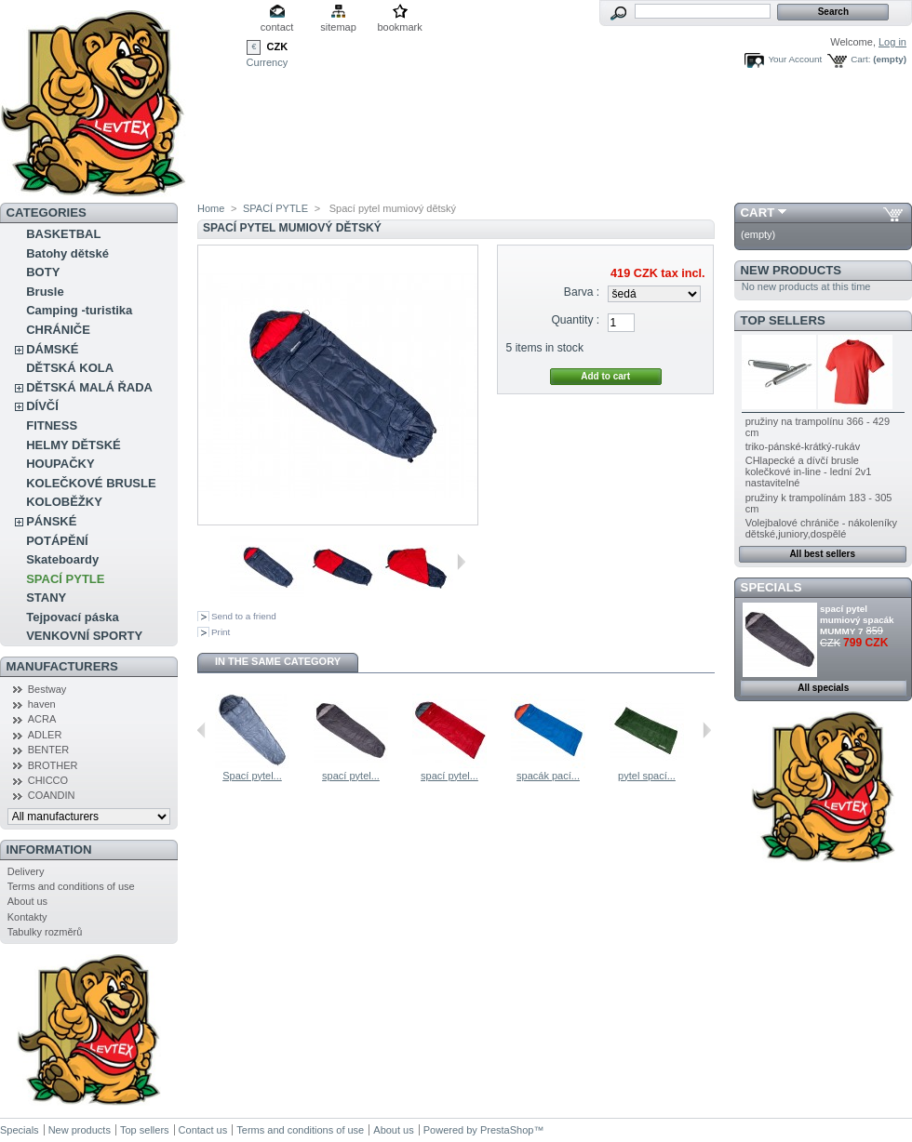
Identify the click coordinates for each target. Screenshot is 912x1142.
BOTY (43, 272)
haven (42, 704)
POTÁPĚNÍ (56, 541)
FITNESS (51, 425)
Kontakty (27, 917)
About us (27, 901)
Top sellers (783, 320)
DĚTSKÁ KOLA (70, 368)
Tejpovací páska (72, 617)
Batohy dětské (67, 253)
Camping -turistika (79, 310)
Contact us (203, 1129)
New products (791, 270)
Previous (201, 730)
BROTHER (53, 765)
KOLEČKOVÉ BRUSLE (90, 483)
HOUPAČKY (60, 464)
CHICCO (48, 780)
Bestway (47, 689)
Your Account (795, 59)
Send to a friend (243, 616)
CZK (277, 46)
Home (210, 208)
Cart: (860, 59)
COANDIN (51, 795)
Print (220, 632)
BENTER (49, 749)
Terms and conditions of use (71, 886)
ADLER (45, 734)
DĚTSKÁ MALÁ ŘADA (89, 387)
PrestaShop (506, 1129)
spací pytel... (351, 775)
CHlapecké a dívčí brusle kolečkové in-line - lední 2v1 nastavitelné (808, 471)
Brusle (44, 292)
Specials (771, 587)
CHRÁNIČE (58, 330)
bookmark (399, 27)
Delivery (26, 871)
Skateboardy (62, 559)
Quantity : (575, 319)
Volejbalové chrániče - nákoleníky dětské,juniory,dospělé (821, 528)
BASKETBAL (63, 234)
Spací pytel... (252, 775)
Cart (758, 212)
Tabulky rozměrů (45, 931)
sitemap (338, 27)
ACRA (42, 718)
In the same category (278, 661)
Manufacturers (62, 666)
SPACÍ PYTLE (65, 579)
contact (277, 27)
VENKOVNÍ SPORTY (84, 636)
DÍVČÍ (42, 406)
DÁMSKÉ (52, 349)
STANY (46, 597)
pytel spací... (647, 775)
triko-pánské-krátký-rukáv (802, 446)
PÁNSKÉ (51, 521)
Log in (892, 41)
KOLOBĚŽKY (64, 502)
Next (461, 561)
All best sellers (822, 554)
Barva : (581, 292)
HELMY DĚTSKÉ (73, 445)
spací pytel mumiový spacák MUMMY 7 (857, 620)
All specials (823, 688)
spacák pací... (548, 775)
